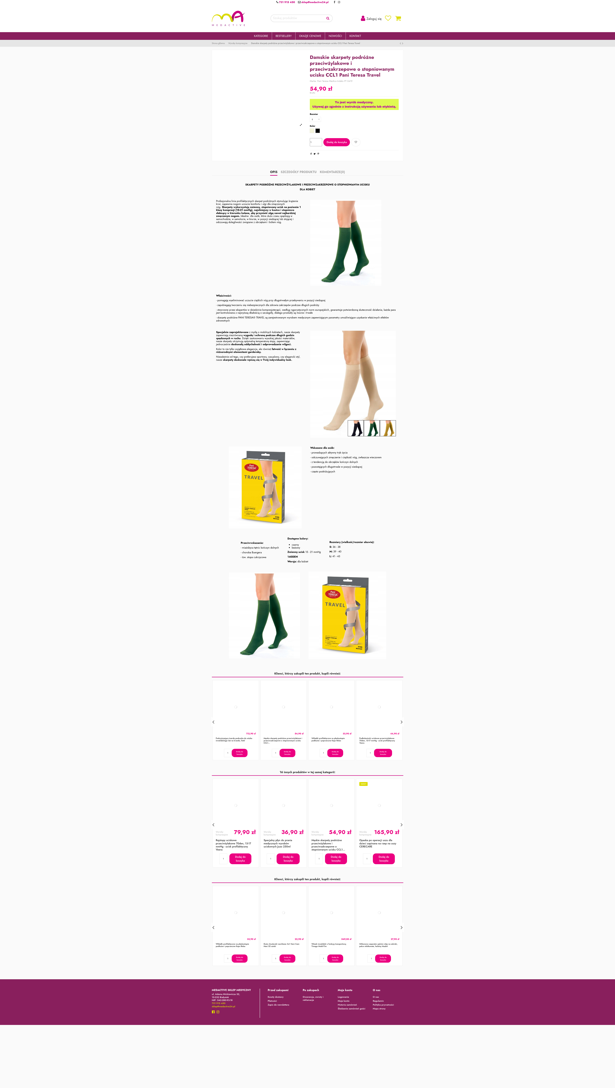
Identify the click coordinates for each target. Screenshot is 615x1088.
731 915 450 (286, 2)
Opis (274, 173)
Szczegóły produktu (299, 173)
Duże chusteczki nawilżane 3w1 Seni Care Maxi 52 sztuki (281, 945)
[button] (261, 36)
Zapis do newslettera (278, 1005)
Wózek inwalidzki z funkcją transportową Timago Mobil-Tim (328, 945)
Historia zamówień (347, 1005)
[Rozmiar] (316, 120)
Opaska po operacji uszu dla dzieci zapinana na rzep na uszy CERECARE (377, 844)
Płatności (272, 1001)
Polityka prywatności (383, 1005)
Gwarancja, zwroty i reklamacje (313, 999)
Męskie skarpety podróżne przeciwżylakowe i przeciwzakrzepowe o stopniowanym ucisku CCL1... (283, 741)
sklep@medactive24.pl (315, 2)
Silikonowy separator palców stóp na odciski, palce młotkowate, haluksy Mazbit (378, 945)
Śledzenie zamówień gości (351, 1009)
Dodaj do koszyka (337, 143)
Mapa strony (379, 1009)
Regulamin (378, 1001)
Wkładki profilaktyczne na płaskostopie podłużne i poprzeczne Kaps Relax (328, 740)
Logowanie (343, 997)
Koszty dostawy (276, 997)
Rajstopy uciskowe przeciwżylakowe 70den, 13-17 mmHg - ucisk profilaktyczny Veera (233, 845)
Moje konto (343, 1001)
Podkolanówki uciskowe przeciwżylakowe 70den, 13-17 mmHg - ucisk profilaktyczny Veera (377, 741)
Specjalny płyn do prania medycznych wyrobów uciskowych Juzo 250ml (278, 844)
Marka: (313, 81)
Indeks (340, 81)
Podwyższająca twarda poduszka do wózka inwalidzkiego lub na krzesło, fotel (234, 740)
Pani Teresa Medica (327, 81)
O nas (376, 997)
